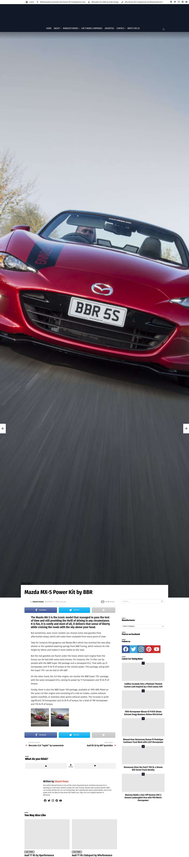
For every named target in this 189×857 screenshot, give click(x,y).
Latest (31, 2)
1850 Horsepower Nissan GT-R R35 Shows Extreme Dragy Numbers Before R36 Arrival (143, 714)
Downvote (95, 766)
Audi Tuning (29, 853)
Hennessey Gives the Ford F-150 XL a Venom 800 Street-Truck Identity (143, 769)
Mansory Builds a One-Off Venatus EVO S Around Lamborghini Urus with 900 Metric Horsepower (143, 798)
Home (48, 29)
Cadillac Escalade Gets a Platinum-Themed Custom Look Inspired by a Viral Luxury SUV (143, 686)
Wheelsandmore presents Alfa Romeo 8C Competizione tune (62, 2)
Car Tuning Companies (91, 29)
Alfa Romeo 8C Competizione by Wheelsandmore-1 (143, 2)
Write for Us (133, 29)
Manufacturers (70, 29)
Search (162, 602)
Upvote (46, 766)
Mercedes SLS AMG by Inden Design (105, 2)
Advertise (109, 29)
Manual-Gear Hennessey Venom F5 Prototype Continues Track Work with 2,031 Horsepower (143, 741)
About (57, 29)
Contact (120, 29)
